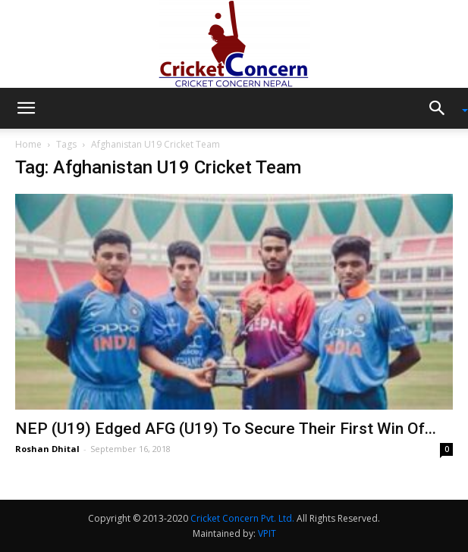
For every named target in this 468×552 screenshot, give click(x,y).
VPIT (267, 533)
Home (28, 144)
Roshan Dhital (47, 448)
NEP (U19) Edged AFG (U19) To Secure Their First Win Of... (225, 428)
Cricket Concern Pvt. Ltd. (242, 518)
